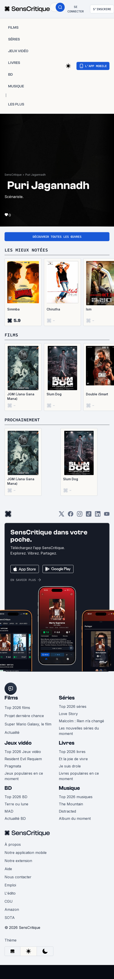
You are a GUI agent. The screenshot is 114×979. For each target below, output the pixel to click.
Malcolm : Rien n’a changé (81, 721)
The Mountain (71, 804)
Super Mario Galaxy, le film (28, 724)
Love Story (68, 713)
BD (8, 788)
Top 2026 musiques (76, 797)
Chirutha (53, 309)
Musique (69, 788)
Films (11, 698)
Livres (66, 743)
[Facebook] (70, 515)
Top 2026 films (17, 707)
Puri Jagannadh (35, 174)
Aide (8, 869)
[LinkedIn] (97, 515)
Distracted (67, 811)
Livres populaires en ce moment (79, 776)
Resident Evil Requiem (23, 759)
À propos (13, 844)
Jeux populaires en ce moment (24, 776)
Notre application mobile (26, 852)
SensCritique (13, 174)
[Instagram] (79, 515)
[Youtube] (106, 515)
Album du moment (75, 818)
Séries (67, 698)
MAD (9, 811)
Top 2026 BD (16, 797)
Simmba (13, 309)
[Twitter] (61, 515)
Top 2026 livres (72, 751)
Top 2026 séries (72, 706)
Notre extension (18, 860)
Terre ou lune (16, 804)
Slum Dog (54, 394)
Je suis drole (70, 766)
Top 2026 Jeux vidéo (23, 751)
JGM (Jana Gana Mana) (20, 396)
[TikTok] (88, 515)
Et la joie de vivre (73, 759)
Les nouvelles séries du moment (79, 731)
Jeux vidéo (18, 743)
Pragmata (13, 766)
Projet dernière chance (24, 715)
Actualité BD (15, 818)
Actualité (12, 732)
